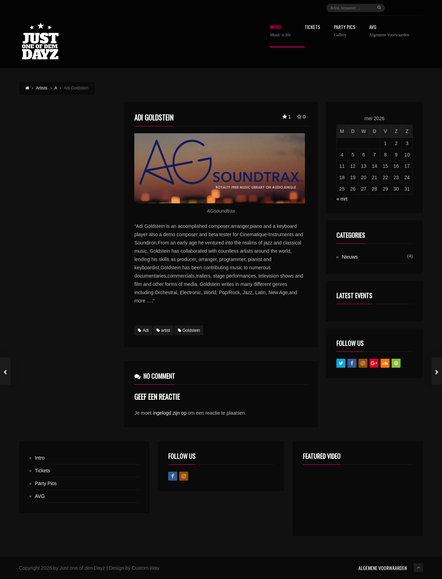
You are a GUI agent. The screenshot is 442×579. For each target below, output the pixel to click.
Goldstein (189, 330)
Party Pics (344, 31)
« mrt (341, 199)
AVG (389, 31)
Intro (280, 31)
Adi (143, 330)
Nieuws (350, 257)
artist (163, 330)
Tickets (312, 27)
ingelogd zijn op (169, 413)
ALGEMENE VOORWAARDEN (382, 567)
